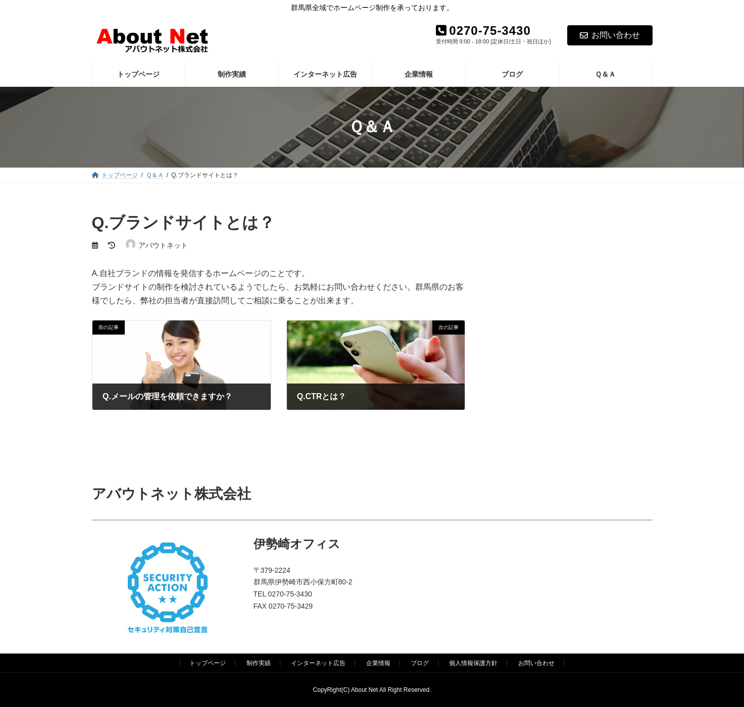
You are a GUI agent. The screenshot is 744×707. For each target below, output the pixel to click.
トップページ (207, 663)
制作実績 (258, 663)
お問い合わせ (610, 35)
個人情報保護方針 (473, 663)
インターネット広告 (318, 663)
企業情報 (378, 663)
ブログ (420, 663)
